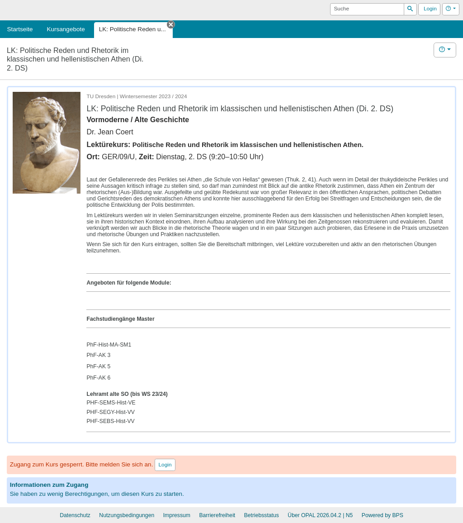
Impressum (176, 515)
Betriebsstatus (261, 515)
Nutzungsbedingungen (126, 515)
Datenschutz (75, 515)
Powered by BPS (382, 515)
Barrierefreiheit (217, 515)
